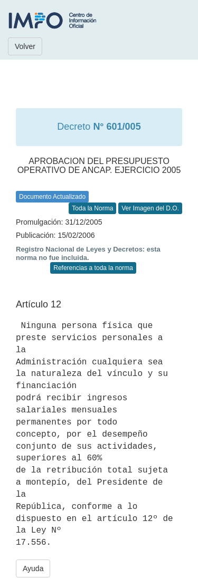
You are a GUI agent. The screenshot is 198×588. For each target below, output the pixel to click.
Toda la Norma (92, 208)
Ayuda (33, 568)
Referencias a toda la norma (93, 268)
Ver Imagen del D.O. (150, 208)
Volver (25, 46)
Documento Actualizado (52, 196)
